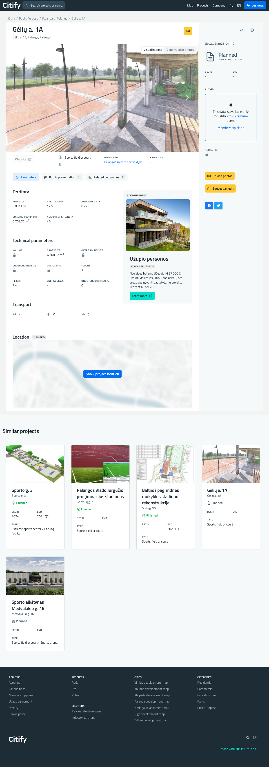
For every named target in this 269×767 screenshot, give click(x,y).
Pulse (75, 695)
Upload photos (219, 175)
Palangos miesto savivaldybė (123, 162)
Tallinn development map (150, 720)
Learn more (142, 295)
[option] (102, 98)
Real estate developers (87, 711)
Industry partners (83, 717)
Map (190, 5)
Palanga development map (151, 701)
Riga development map (149, 714)
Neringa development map (151, 707)
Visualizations (153, 49)
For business (255, 5)
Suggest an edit (220, 188)
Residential (204, 682)
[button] (20, 98)
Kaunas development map (151, 688)
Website (23, 159)
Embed (39, 337)
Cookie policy (17, 714)
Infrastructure (206, 695)
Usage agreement (20, 701)
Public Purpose (206, 707)
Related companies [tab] (106, 177)
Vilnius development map (151, 682)
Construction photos (180, 49)
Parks (201, 701)
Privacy (13, 707)
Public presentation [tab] (62, 177)
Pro (74, 688)
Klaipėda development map (152, 695)
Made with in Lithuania (239, 748)
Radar (76, 682)
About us (14, 682)
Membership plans (231, 127)
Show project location (102, 374)
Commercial (205, 688)
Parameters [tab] (25, 177)
